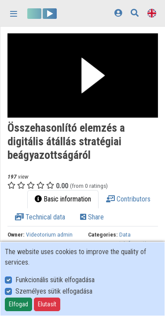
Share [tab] (92, 217)
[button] (82, 75)
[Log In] (118, 13)
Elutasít (47, 304)
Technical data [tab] (40, 217)
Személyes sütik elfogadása (53, 291)
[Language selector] (151, 13)
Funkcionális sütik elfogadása (55, 280)
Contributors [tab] (128, 199)
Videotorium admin (49, 234)
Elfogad (18, 304)
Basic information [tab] (63, 199)
